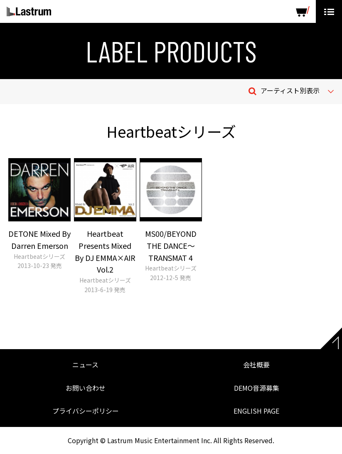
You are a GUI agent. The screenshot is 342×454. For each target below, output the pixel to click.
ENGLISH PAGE (256, 411)
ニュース (85, 365)
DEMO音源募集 (256, 388)
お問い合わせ (86, 388)
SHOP (303, 11)
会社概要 (256, 365)
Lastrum (29, 12)
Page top (331, 338)
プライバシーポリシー (85, 411)
